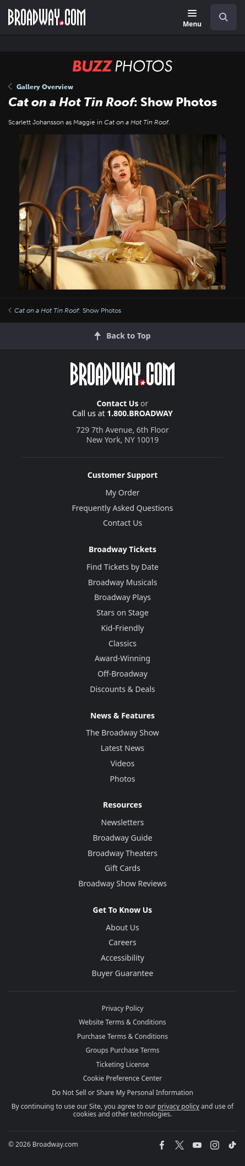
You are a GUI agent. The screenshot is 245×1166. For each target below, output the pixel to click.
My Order (122, 492)
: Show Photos (64, 310)
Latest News (123, 748)
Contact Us (118, 403)
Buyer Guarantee (123, 973)
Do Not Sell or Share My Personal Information (122, 1092)
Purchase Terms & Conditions (122, 1036)
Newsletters (122, 822)
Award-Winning (122, 658)
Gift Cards (122, 868)
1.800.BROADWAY (140, 413)
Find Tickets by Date (122, 567)
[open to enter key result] (223, 17)
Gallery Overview (40, 87)
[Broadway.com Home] (46, 17)
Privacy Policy (123, 1008)
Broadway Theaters (122, 853)
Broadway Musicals (122, 582)
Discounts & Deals (122, 689)
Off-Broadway (122, 673)
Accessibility (122, 957)
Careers (122, 942)
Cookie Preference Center (122, 1078)
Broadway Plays (122, 597)
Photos (122, 778)
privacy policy (178, 1106)
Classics (122, 643)
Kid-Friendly (122, 628)
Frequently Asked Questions (122, 508)
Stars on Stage (122, 612)
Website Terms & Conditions (122, 1022)
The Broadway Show (122, 732)
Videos (123, 763)
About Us (122, 927)
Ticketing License (122, 1064)
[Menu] (192, 19)
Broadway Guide (122, 837)
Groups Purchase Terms (123, 1050)
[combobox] (219, 17)
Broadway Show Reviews (122, 883)
